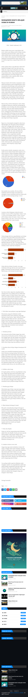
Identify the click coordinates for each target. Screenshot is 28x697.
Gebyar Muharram (12, 601)
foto (15, 621)
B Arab (15, 618)
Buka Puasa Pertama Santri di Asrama (15, 582)
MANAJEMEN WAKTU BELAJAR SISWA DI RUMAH (17, 576)
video (15, 624)
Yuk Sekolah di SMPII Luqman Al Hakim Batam (12, 25)
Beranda (3, 16)
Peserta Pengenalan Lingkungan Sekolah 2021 (16, 595)
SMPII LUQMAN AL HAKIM (16, 692)
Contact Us (16, 691)
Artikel (7, 16)
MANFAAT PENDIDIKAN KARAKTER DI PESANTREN (17, 589)
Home (11, 691)
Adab (15, 612)
